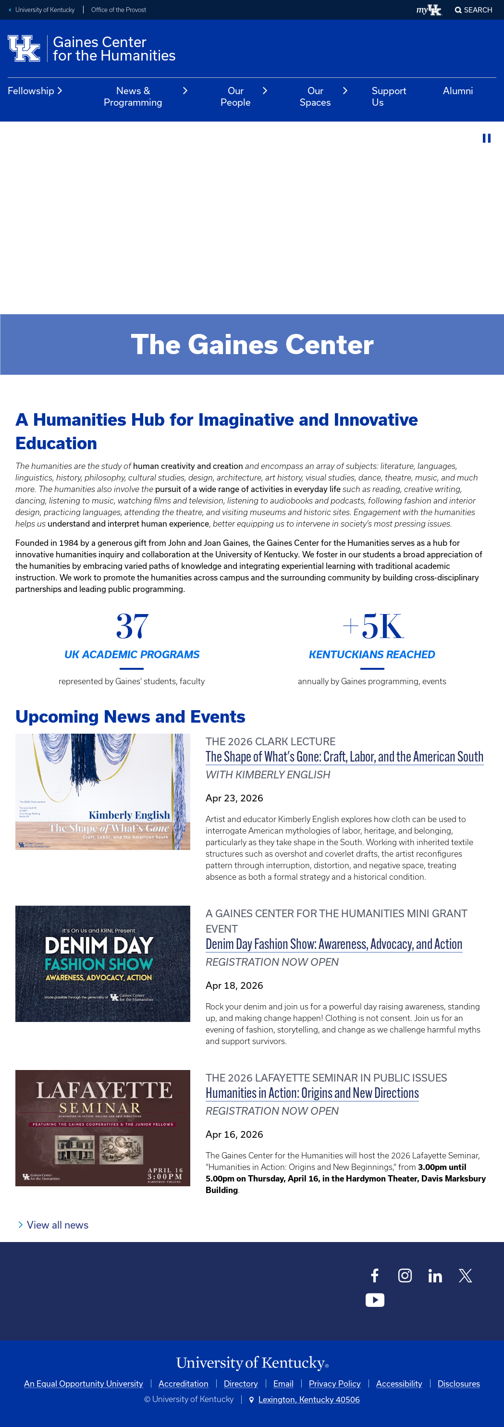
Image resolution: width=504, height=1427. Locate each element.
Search (478, 10)
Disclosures (459, 1383)
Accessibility (399, 1383)
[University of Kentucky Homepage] (252, 1364)
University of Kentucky (44, 10)
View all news (57, 1224)
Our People (245, 96)
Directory (241, 1383)
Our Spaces (324, 96)
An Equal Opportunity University (83, 1383)
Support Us (389, 96)
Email (283, 1383)
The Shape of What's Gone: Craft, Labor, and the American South (345, 757)
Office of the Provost (118, 10)
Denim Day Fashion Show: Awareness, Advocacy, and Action (334, 945)
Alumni (458, 90)
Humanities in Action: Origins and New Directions (312, 1094)
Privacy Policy (335, 1383)
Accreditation (184, 1383)
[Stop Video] (487, 138)
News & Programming (146, 96)
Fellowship (35, 91)
